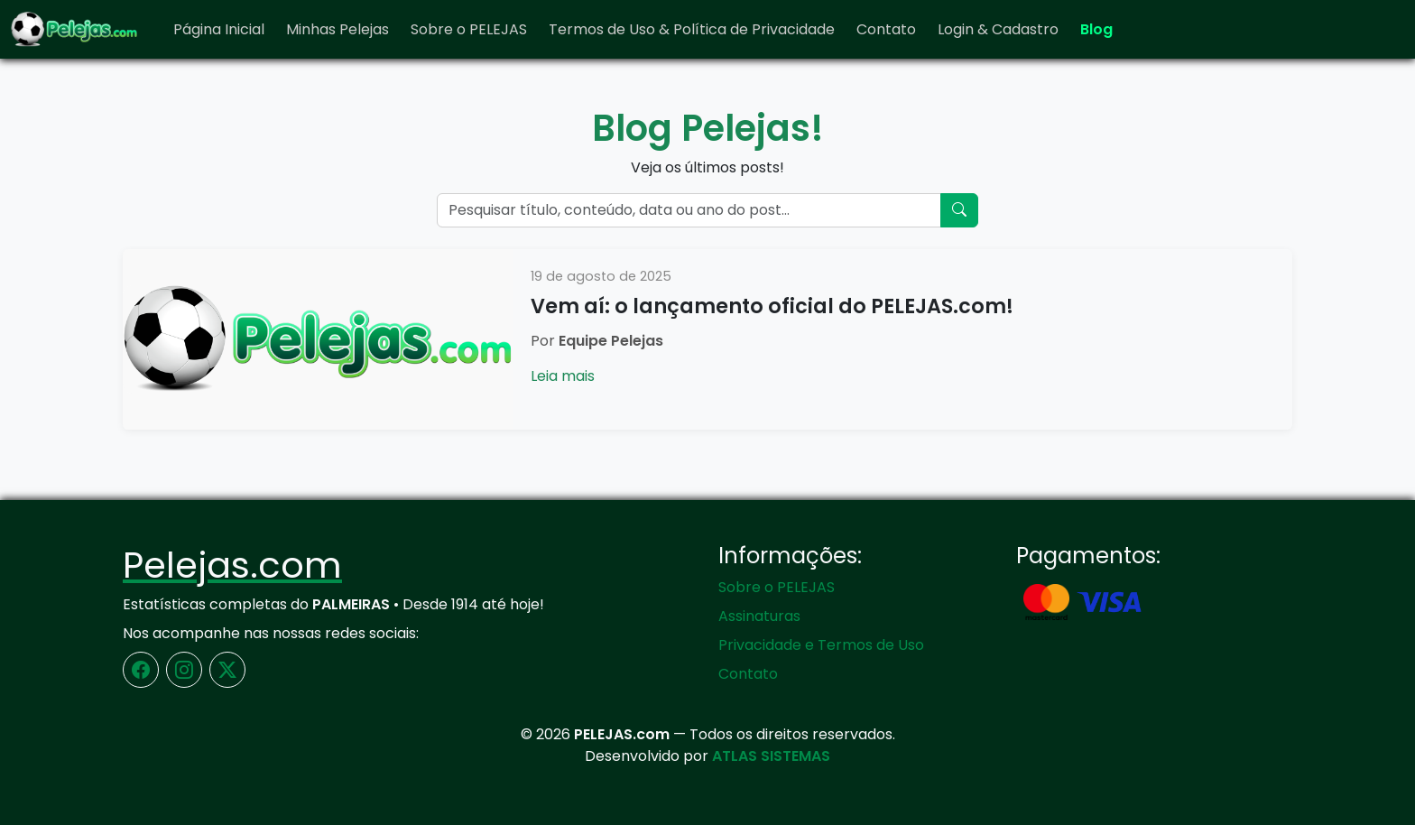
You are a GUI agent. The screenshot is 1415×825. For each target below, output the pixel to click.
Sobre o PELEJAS (469, 29)
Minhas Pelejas (337, 29)
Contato (886, 29)
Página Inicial (218, 29)
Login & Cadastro (998, 29)
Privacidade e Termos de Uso (821, 645)
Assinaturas (759, 616)
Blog (1096, 29)
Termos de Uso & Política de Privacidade (692, 29)
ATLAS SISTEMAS (771, 756)
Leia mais (563, 376)
